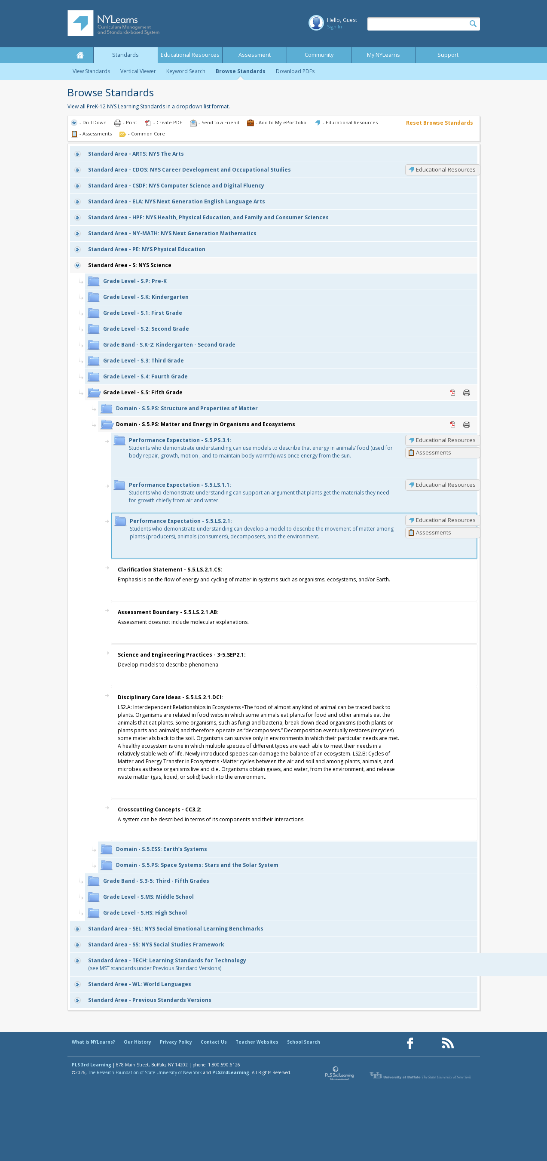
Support (447, 54)
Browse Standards (241, 71)
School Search (303, 1042)
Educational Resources (190, 54)
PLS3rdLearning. (231, 1072)
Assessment (254, 54)
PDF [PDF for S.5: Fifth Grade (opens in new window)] (453, 392)
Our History (137, 1042)
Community (319, 54)
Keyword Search (185, 71)
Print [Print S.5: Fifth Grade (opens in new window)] (466, 392)
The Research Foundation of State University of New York (145, 1072)
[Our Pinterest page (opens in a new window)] (428, 1043)
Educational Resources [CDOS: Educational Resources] (446, 169)
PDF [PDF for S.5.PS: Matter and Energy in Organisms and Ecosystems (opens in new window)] (453, 424)
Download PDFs (295, 71)
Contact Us (214, 1042)
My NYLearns (383, 54)
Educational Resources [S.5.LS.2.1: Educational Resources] (446, 520)
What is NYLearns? (93, 1042)
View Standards (91, 71)
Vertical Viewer (138, 71)
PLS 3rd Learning (91, 1065)
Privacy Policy (176, 1042)
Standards (125, 54)
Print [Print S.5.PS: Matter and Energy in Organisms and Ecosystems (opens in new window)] (466, 424)
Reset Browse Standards (439, 122)
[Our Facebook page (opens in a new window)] (409, 1043)
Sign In (334, 26)
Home (80, 55)
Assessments (433, 452)
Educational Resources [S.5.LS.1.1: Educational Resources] (446, 484)
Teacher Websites (256, 1042)
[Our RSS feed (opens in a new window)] (447, 1043)
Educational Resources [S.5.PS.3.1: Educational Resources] (446, 440)
